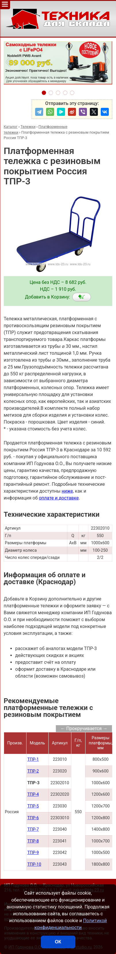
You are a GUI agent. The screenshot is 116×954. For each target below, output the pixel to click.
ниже (67, 491)
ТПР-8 (33, 841)
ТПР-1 (33, 759)
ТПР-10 (34, 864)
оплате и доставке (59, 498)
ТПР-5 (33, 806)
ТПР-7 (33, 829)
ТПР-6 (33, 818)
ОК (58, 941)
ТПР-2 (33, 771)
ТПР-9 (33, 852)
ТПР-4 (33, 794)
